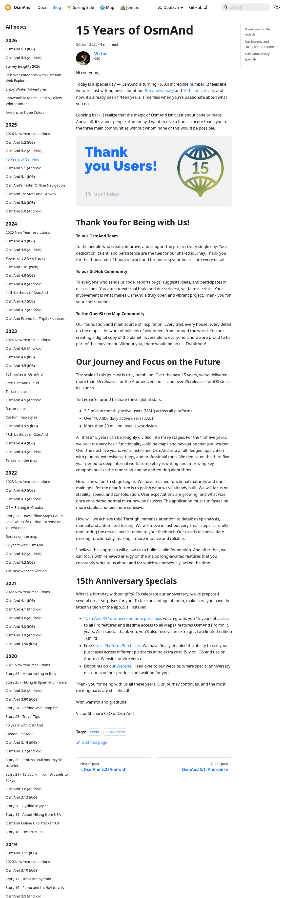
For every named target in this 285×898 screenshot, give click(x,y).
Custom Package (19, 733)
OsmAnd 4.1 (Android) (24, 609)
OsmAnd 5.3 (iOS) (20, 49)
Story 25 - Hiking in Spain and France (36, 682)
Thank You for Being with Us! (259, 32)
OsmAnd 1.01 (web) (22, 267)
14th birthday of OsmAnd (27, 292)
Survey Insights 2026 (23, 66)
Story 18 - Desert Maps (24, 831)
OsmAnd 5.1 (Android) (24, 168)
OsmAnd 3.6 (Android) (24, 788)
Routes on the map (21, 536)
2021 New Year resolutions (28, 665)
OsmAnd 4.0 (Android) (24, 617)
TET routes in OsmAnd (24, 374)
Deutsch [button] (168, 7)
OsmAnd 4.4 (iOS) (20, 443)
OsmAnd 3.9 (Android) (24, 635)
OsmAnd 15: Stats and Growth (31, 193)
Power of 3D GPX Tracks (25, 258)
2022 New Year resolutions (28, 592)
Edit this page (91, 742)
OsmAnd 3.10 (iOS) (21, 870)
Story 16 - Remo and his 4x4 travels (35, 887)
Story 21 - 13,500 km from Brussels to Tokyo (37, 777)
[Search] (245, 7)
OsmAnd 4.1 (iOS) (20, 600)
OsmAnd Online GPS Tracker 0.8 (32, 823)
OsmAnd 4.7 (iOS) (20, 301)
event (94, 732)
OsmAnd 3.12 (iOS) (21, 797)
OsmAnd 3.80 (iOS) (21, 699)
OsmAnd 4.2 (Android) (24, 553)
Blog (57, 7)
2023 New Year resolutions (28, 481)
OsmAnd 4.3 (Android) (24, 499)
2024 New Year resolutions (28, 339)
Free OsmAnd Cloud (22, 383)
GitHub (198, 7)
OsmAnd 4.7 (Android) (24, 309)
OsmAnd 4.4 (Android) (24, 451)
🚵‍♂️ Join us (129, 7)
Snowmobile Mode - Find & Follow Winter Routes (34, 101)
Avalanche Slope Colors (25, 112)
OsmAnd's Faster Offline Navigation (35, 185)
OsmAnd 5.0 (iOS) (20, 202)
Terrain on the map (22, 460)
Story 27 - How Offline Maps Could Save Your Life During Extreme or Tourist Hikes (34, 522)
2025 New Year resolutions (28, 232)
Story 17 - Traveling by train (28, 879)
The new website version (26, 571)
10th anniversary (198, 90)
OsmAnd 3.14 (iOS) (21, 742)
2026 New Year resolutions (28, 133)
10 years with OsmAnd (24, 725)
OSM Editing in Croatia (24, 507)
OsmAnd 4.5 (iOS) (20, 365)
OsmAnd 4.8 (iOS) (20, 275)
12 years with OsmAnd (24, 545)
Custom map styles (21, 417)
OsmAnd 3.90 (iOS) (21, 643)
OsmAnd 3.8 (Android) (24, 690)
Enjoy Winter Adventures (26, 89)
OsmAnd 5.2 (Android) (24, 150)
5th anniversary (159, 90)
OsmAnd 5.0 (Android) (24, 211)
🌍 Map (107, 7)
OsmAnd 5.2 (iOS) (20, 142)
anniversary (115, 732)
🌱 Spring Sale (80, 7)
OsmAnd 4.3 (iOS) (20, 490)
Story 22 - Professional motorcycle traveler (34, 762)
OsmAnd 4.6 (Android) (24, 348)
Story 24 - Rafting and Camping (32, 708)
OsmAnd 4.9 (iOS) (20, 241)
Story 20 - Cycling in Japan (27, 805)
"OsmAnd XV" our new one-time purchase (122, 618)
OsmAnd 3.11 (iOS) (21, 853)
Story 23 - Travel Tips (23, 716)
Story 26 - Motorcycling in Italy (31, 673)
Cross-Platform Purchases (117, 645)
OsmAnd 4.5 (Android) (24, 400)
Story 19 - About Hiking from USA (33, 814)
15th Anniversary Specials (257, 56)
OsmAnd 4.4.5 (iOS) (22, 425)
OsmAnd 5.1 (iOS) (20, 176)
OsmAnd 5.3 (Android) (24, 57)
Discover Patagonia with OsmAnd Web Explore (33, 78)
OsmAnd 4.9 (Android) (24, 249)
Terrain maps (16, 391)
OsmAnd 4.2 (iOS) (20, 562)
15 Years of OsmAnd (22, 159)
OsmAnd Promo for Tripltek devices (35, 318)
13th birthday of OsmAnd (27, 434)
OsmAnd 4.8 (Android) (24, 284)
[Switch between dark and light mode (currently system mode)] (277, 7)
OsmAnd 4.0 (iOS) (20, 626)
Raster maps (16, 408)
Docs (42, 7)
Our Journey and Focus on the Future (259, 44)
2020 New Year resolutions (28, 861)
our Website (120, 666)
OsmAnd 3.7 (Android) (24, 751)
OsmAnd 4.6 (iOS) (20, 357)
